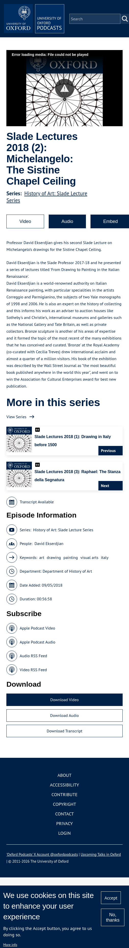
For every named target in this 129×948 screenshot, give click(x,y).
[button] (64, 88)
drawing (54, 557)
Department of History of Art (67, 571)
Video (25, 221)
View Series (16, 417)
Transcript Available (37, 502)
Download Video (64, 700)
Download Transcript (64, 731)
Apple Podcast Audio (37, 642)
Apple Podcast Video (37, 628)
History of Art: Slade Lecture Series (63, 530)
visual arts (89, 557)
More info (10, 944)
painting (70, 557)
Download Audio (64, 715)
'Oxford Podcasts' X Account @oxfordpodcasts (42, 854)
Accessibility (64, 785)
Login (64, 833)
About (64, 775)
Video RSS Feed (33, 669)
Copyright (64, 804)
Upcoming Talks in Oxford (101, 854)
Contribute (64, 795)
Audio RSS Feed (33, 656)
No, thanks (113, 917)
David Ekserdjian (48, 544)
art (41, 557)
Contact (64, 814)
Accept (111, 898)
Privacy (64, 824)
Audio (67, 221)
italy (105, 557)
